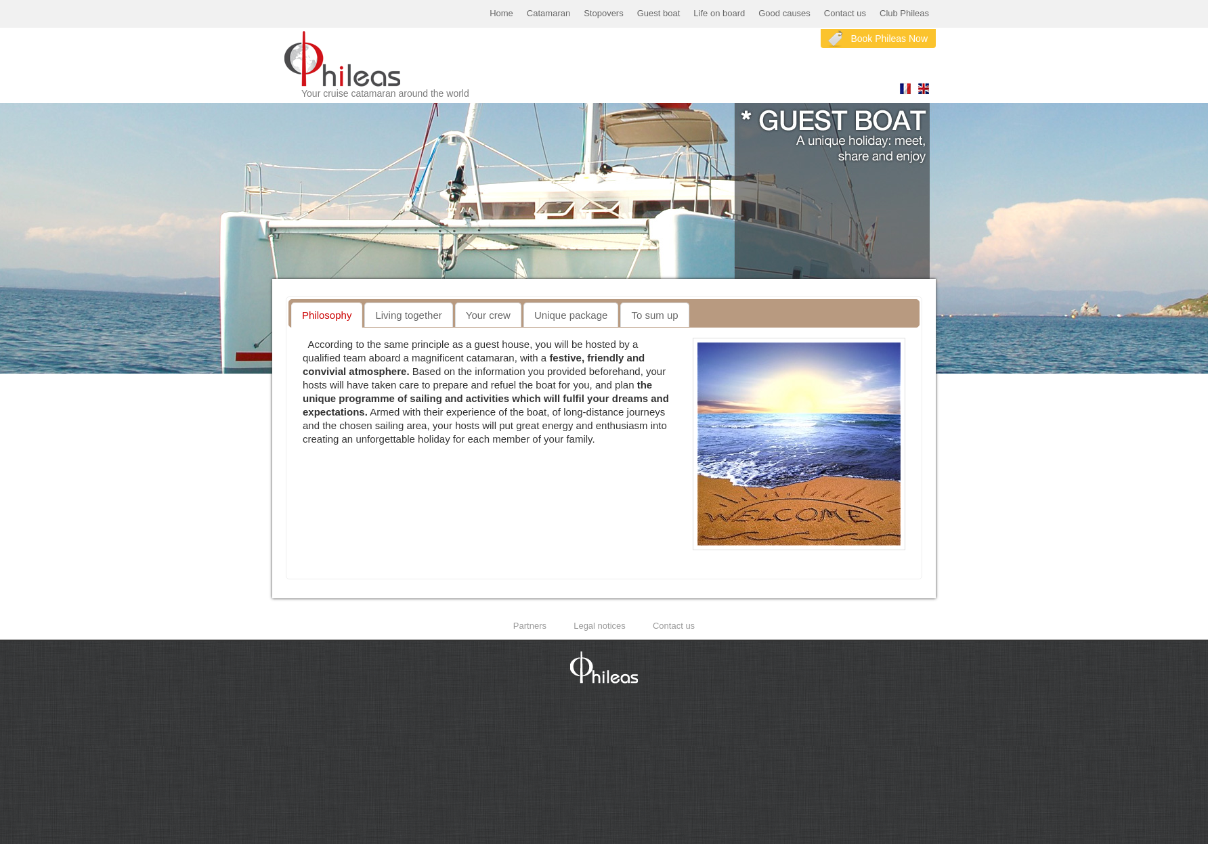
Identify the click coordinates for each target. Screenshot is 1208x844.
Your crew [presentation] (488, 315)
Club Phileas (904, 13)
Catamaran (548, 13)
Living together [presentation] (408, 315)
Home (501, 13)
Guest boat (659, 13)
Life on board (719, 13)
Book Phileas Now (889, 38)
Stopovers (604, 13)
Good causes (784, 13)
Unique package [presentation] (570, 315)
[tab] (326, 315)
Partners (529, 626)
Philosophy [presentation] (326, 315)
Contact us (845, 13)
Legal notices (600, 626)
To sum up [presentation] (654, 315)
